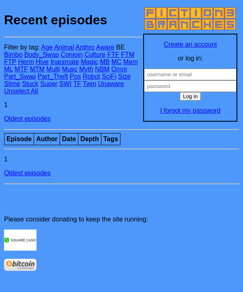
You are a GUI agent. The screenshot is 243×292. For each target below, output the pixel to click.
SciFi (109, 76)
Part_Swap (20, 76)
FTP (10, 61)
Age (47, 47)
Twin (89, 83)
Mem (130, 61)
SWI (65, 83)
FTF (113, 54)
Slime (12, 83)
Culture (94, 54)
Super (49, 83)
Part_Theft (53, 76)
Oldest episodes (27, 118)
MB (105, 61)
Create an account (190, 44)
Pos (75, 76)
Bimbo (13, 54)
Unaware (111, 83)
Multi (53, 69)
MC (117, 61)
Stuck (30, 83)
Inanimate (64, 61)
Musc (69, 69)
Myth (86, 69)
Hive (42, 61)
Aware (105, 47)
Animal (64, 47)
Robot (91, 76)
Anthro (85, 47)
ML (8, 69)
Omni (119, 69)
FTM (127, 54)
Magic (89, 61)
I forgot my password (190, 110)
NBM (102, 69)
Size (124, 76)
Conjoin (72, 54)
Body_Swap (41, 54)
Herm (26, 61)
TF (77, 83)
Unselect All (21, 91)
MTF (21, 69)
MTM (37, 69)
